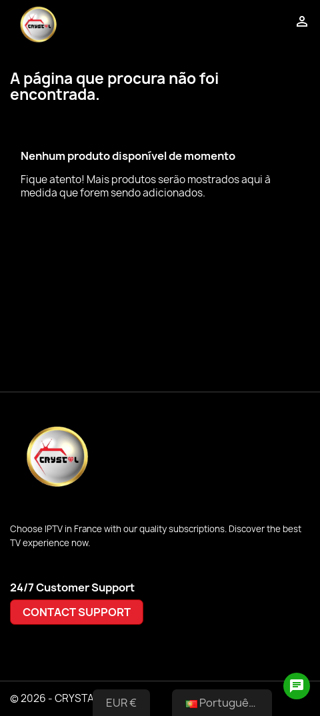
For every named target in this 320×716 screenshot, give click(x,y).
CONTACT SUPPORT (77, 612)
